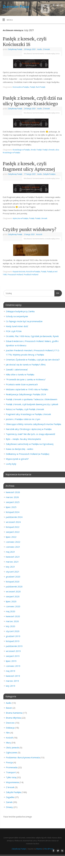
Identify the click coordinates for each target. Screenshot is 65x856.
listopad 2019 (12, 641)
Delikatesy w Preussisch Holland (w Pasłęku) (27, 453)
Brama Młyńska (13, 717)
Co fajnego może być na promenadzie (24, 321)
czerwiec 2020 (13, 606)
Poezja (9, 762)
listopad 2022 (12, 527)
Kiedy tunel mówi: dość (17, 326)
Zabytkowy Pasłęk (16, 6)
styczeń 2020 (12, 631)
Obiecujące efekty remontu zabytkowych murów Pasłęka (33, 424)
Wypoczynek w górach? (17, 458)
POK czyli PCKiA (13, 331)
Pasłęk (32, 87)
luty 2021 (10, 566)
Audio (39, 49)
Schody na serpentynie (17, 316)
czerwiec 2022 (13, 541)
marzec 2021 (12, 561)
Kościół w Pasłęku (33, 271)
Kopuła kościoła (19, 271)
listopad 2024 (12, 512)
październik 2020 (14, 586)
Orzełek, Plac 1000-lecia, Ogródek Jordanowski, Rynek (32, 336)
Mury (8, 742)
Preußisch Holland (31, 274)
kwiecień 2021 (13, 556)
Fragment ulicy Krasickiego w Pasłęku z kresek (28, 414)
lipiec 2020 (11, 601)
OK (56, 292)
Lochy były (11, 463)
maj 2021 (10, 551)
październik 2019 (14, 646)
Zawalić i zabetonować (17, 369)
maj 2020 (10, 611)
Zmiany (9, 807)
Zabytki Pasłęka (49, 174)
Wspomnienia (12, 782)
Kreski (33, 150)
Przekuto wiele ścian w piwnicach (22, 384)
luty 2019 (10, 685)
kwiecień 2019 (13, 675)
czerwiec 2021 (13, 546)
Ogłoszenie (11, 752)
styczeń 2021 (12, 571)
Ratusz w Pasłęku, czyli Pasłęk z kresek (25, 409)
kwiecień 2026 (13, 492)
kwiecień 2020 (13, 616)
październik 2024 (14, 517)
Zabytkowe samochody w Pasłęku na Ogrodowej (29, 444)
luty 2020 (10, 626)
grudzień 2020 (13, 576)
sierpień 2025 (13, 502)
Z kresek (46, 49)
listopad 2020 (12, 581)
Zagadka (10, 797)
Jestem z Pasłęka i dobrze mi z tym (23, 419)
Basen (9, 707)
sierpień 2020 (13, 596)
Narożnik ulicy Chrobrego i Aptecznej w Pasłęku (29, 429)
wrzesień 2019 (13, 651)
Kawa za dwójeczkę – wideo (19, 449)
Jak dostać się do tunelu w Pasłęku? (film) (26, 364)
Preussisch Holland (15, 274)
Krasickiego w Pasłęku (21, 150)
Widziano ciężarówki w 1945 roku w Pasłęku (27, 389)
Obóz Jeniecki (12, 747)
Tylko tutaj (11, 777)
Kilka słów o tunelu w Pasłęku (20, 374)
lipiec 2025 (11, 507)
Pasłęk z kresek (49, 150)
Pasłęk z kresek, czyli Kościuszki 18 (24, 41)
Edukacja (10, 727)
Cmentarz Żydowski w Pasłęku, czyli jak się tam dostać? (33, 359)
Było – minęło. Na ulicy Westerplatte (23, 439)
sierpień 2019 (13, 656)
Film (8, 732)
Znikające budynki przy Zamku (20, 311)
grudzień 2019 (13, 636)
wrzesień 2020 (13, 591)
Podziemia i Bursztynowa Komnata (23, 757)
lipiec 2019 (11, 661)
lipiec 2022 (11, 536)
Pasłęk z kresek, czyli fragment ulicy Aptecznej (29, 166)
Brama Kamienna (14, 712)
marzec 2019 (12, 680)
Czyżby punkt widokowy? (29, 229)
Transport (11, 772)
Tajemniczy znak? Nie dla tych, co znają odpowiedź (30, 434)
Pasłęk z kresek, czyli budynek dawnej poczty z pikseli (32, 404)
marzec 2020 (12, 621)
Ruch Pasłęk (40, 87)
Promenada (11, 767)
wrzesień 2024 (13, 522)
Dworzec (10, 722)
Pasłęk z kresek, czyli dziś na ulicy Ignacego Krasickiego (32, 100)
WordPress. (49, 849)
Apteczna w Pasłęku (20, 218)
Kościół (39, 234)
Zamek (9, 802)
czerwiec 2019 (13, 666)
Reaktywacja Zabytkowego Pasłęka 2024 (26, 394)
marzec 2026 (12, 497)
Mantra (39, 849)
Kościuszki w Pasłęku (21, 87)
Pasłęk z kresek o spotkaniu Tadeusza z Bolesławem (31, 399)
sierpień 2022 (13, 531)
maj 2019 (10, 670)
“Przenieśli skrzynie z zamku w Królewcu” (26, 379)
